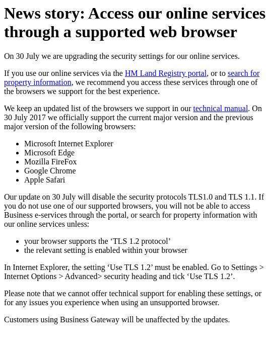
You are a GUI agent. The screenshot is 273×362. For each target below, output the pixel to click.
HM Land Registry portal (166, 73)
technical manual (220, 108)
